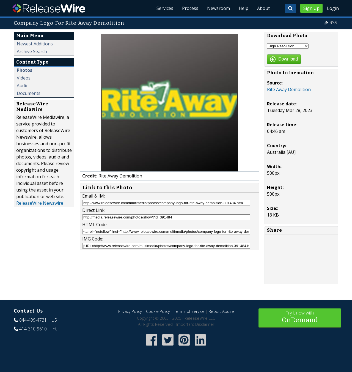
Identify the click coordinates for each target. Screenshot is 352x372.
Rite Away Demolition (289, 89)
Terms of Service (189, 311)
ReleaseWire (49, 8)
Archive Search (32, 51)
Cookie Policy (158, 311)
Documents (28, 93)
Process (190, 8)
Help (243, 8)
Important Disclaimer (195, 324)
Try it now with (299, 317)
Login (333, 8)
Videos (24, 78)
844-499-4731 (33, 320)
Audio (23, 86)
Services (164, 8)
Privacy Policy (130, 311)
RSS (333, 23)
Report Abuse (221, 311)
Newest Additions (35, 44)
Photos (24, 70)
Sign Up (311, 8)
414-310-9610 (33, 329)
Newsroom (218, 8)
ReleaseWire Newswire (39, 203)
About (263, 8)
